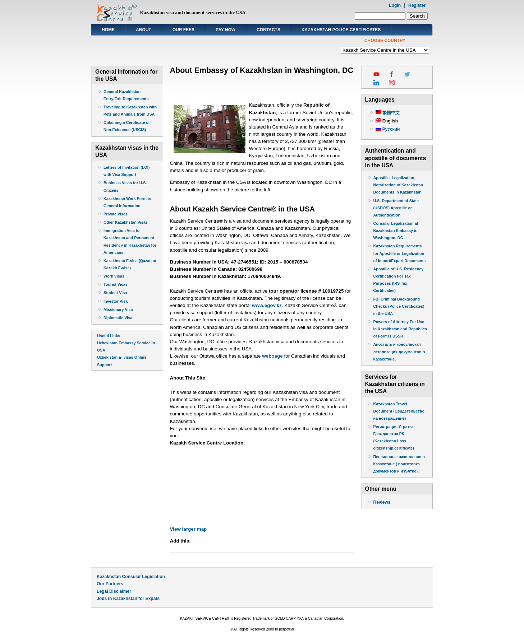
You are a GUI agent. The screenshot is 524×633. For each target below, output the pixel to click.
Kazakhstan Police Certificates (341, 29)
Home (108, 29)
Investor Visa (116, 301)
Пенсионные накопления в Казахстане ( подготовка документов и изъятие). (399, 464)
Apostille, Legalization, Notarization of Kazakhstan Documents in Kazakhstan (398, 185)
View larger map (188, 529)
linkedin (376, 82)
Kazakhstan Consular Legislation (131, 576)
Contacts (268, 29)
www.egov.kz (267, 305)
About (143, 29)
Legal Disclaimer (114, 591)
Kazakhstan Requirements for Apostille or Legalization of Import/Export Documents (399, 253)
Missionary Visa (118, 309)
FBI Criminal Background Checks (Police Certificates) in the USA (398, 306)
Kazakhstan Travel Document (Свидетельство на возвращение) (398, 411)
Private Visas (116, 214)
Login (395, 5)
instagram (392, 82)
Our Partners (110, 583)
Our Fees (183, 29)
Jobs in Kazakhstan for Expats (128, 598)
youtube (376, 74)
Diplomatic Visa (118, 318)
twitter (407, 74)
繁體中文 (388, 112)
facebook (392, 74)
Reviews (382, 502)
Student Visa (115, 292)
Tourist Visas (116, 284)
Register (417, 5)
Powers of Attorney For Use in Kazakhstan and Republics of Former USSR (400, 329)
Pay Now (225, 29)
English (387, 121)
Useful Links (108, 336)
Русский (388, 129)
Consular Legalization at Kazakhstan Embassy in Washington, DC (395, 230)
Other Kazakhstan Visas (126, 222)
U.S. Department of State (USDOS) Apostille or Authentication (396, 208)
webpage (272, 356)
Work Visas (114, 276)
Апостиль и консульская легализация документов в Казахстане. (399, 351)
